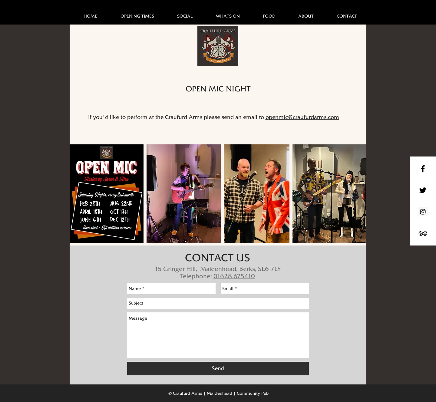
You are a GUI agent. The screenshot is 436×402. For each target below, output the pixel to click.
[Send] (218, 368)
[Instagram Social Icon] (423, 211)
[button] (227, 16)
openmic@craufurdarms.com (302, 117)
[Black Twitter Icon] (423, 190)
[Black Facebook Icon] (423, 168)
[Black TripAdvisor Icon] (423, 233)
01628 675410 (234, 276)
